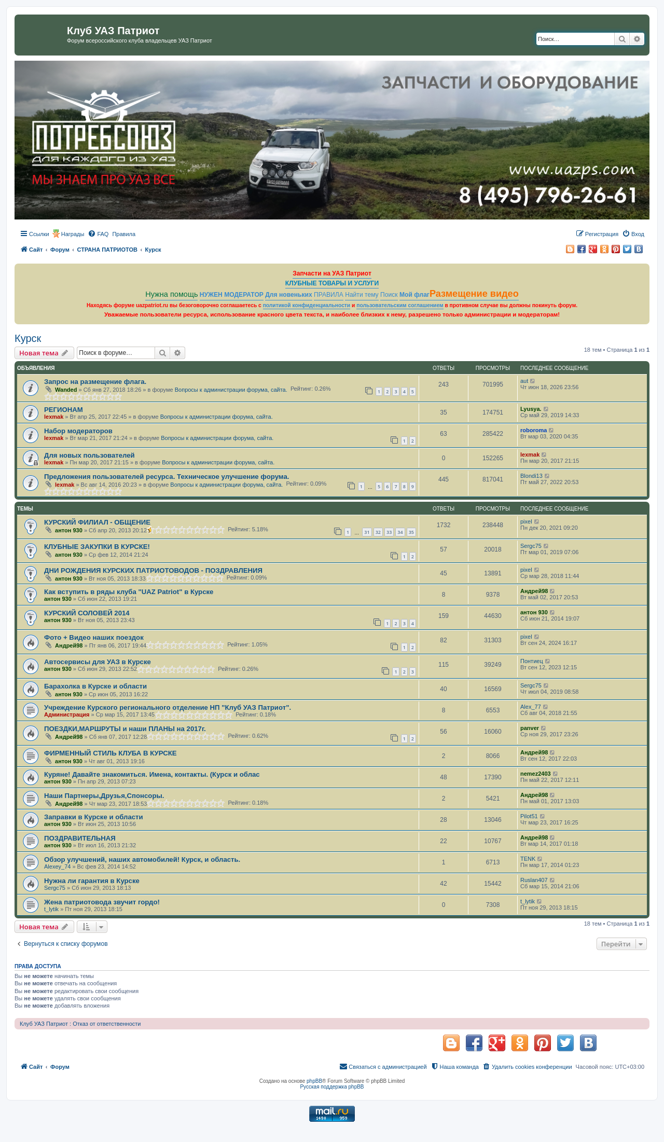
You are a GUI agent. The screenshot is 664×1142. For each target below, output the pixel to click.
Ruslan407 (534, 880)
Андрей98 (534, 591)
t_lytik (51, 909)
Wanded (66, 390)
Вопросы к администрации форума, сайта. (231, 390)
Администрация (67, 714)
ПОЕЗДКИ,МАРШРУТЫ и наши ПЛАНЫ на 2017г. (125, 729)
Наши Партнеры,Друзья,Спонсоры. (104, 796)
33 (389, 532)
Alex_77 (530, 707)
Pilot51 (529, 816)
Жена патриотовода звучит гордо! (102, 902)
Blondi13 (531, 476)
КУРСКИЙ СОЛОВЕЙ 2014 (87, 613)
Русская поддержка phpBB (332, 1087)
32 (378, 532)
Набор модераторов (78, 431)
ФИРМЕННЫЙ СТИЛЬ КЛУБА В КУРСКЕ (110, 753)
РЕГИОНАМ (63, 410)
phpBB (314, 1081)
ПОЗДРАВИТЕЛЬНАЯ (80, 838)
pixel (526, 521)
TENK (527, 859)
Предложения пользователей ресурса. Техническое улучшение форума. (166, 476)
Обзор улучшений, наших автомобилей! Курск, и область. (142, 859)
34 (400, 532)
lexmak (53, 417)
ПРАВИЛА (328, 294)
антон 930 (68, 530)
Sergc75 (531, 546)
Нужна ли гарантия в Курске (92, 881)
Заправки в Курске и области (93, 817)
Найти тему (362, 294)
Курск (28, 338)
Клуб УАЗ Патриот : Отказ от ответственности (80, 1024)
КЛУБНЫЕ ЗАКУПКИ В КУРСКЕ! (97, 547)
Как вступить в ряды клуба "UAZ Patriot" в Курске (128, 592)
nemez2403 (535, 773)
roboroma (533, 430)
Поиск (389, 294)
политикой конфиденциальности (307, 305)
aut (524, 381)
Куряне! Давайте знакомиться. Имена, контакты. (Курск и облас (152, 774)
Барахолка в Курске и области (95, 686)
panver (529, 728)
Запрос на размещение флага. (95, 382)
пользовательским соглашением (399, 305)
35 (411, 532)
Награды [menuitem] (73, 234)
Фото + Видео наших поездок (94, 637)
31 (366, 532)
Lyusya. (531, 409)
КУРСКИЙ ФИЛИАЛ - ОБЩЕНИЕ (97, 522)
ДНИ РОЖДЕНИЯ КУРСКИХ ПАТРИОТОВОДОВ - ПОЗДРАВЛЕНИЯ (153, 570)
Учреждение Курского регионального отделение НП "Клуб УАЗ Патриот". (167, 707)
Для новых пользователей (89, 455)
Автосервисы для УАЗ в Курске (97, 662)
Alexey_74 (57, 866)
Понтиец (531, 661)
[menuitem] (98, 234)
